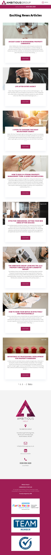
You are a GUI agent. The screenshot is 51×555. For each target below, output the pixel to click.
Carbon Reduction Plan (25, 487)
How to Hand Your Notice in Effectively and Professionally (25, 313)
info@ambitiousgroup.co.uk (25, 446)
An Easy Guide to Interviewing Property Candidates (25, 43)
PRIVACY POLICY (25, 485)
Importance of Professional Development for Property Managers (25, 358)
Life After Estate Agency (25, 87)
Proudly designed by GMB (25, 493)
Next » (30, 384)
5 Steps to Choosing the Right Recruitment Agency (25, 131)
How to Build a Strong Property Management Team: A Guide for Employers (25, 176)
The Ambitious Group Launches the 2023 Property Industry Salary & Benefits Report (25, 267)
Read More (25, 58)
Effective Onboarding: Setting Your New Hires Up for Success (25, 222)
